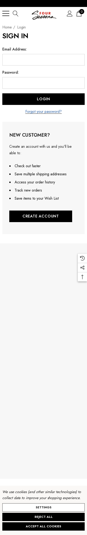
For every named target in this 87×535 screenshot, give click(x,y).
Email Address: (14, 49)
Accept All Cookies (43, 526)
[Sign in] (70, 13)
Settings (44, 507)
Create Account (41, 216)
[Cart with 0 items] (79, 13)
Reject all (44, 517)
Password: (10, 72)
